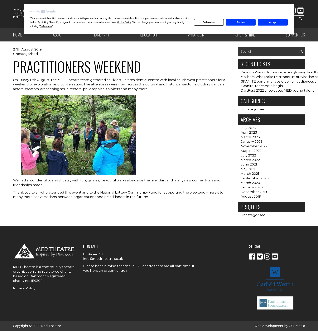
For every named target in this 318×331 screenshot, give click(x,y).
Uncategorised (25, 54)
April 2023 (249, 132)
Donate (21, 13)
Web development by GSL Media (279, 326)
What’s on (196, 34)
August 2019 (251, 196)
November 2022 (254, 146)
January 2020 (252, 187)
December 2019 (254, 192)
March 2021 (250, 173)
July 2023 (248, 128)
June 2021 (249, 164)
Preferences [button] (46, 26)
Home (17, 34)
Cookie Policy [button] (124, 22)
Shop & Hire (245, 34)
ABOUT (58, 34)
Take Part (101, 34)
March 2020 (250, 183)
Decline (241, 22)
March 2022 (250, 160)
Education (148, 34)
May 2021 (248, 169)
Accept (273, 22)
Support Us (295, 34)
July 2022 (248, 155)
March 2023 (250, 137)
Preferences (209, 22)
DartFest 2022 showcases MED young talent (277, 90)
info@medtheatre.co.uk (103, 259)
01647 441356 (93, 254)
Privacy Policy (24, 288)
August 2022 (251, 151)
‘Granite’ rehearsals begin (262, 86)
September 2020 (255, 178)
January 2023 (252, 141)
